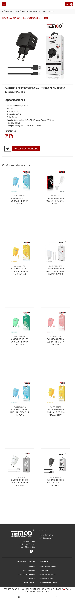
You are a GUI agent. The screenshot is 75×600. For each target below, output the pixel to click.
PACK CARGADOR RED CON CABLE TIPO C (39, 11)
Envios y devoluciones (48, 567)
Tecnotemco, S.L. (13, 589)
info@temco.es (45, 538)
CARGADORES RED (12, 11)
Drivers (32, 578)
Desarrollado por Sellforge (46, 589)
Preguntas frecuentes (26, 575)
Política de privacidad (47, 575)
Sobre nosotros (29, 571)
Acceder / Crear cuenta (48, 582)
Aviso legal (44, 571)
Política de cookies (46, 578)
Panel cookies (29, 582)
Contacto (31, 567)
